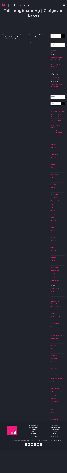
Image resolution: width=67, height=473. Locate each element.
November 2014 (54, 267)
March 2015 (53, 253)
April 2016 (53, 230)
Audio (52, 294)
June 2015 (53, 244)
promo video (54, 371)
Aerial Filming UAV (55, 288)
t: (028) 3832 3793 (33, 436)
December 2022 (54, 151)
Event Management (55, 326)
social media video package (57, 378)
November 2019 (54, 174)
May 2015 (53, 247)
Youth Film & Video (55, 401)
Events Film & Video (55, 342)
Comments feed (54, 416)
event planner (54, 338)
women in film (54, 398)
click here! (40, 42)
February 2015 (54, 257)
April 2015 (53, 250)
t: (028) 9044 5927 (55, 436)
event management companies (55, 331)
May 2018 (53, 210)
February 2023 (54, 147)
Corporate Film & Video (56, 310)
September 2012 (55, 280)
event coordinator (55, 323)
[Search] (63, 36)
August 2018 (54, 204)
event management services (57, 335)
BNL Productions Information (55, 302)
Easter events (54, 320)
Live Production (54, 365)
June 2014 (53, 273)
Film (52, 348)
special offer (54, 381)
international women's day (57, 361)
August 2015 (54, 240)
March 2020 (53, 167)
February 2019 (54, 187)
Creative (53, 313)
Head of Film (54, 355)
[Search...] (56, 36)
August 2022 (54, 157)
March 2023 (53, 144)
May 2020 (53, 164)
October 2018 (54, 197)
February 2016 (54, 234)
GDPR (59, 440)
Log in (52, 409)
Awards (53, 298)
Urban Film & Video (55, 388)
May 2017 (53, 217)
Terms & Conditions (52, 440)
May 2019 (53, 181)
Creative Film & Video (56, 316)
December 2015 (54, 237)
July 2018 (53, 207)
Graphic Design (54, 351)
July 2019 (53, 177)
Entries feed (54, 412)
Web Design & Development (57, 395)
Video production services (57, 391)
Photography (54, 368)
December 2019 (54, 171)
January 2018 (54, 214)
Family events (54, 345)
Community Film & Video (56, 306)
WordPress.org (54, 419)
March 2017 (53, 220)
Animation (53, 291)
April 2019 (53, 184)
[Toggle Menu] (64, 5)
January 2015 (54, 260)
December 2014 (54, 264)
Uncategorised (54, 385)
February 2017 (54, 224)
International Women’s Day (57, 52)
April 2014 (53, 277)
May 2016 (53, 227)
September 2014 (55, 270)
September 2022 (55, 154)
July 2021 (53, 161)
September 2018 (55, 200)
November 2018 (54, 194)
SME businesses (54, 375)
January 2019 (54, 190)
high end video (54, 358)
